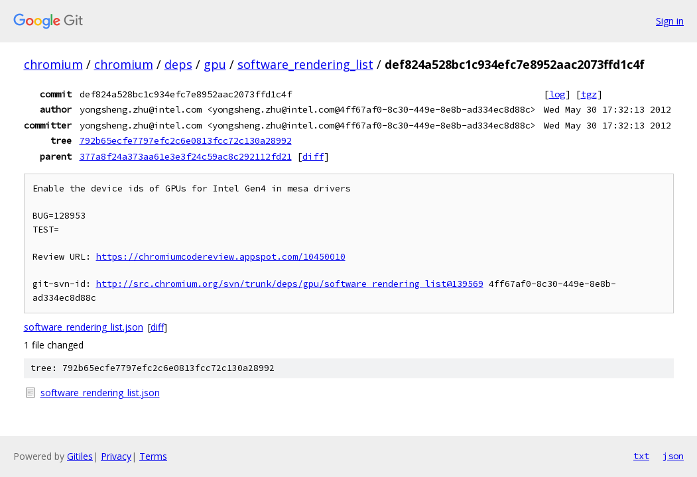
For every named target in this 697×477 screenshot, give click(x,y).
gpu (215, 64)
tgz (589, 94)
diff (313, 156)
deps (178, 64)
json (673, 456)
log (557, 94)
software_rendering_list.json (83, 327)
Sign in (670, 21)
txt (641, 456)
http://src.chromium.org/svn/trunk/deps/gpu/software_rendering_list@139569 (289, 284)
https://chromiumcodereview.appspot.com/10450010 (221, 256)
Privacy (116, 456)
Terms (153, 456)
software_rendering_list (305, 64)
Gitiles (80, 456)
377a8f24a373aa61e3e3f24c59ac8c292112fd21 (186, 156)
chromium (53, 64)
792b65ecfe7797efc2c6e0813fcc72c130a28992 (186, 140)
